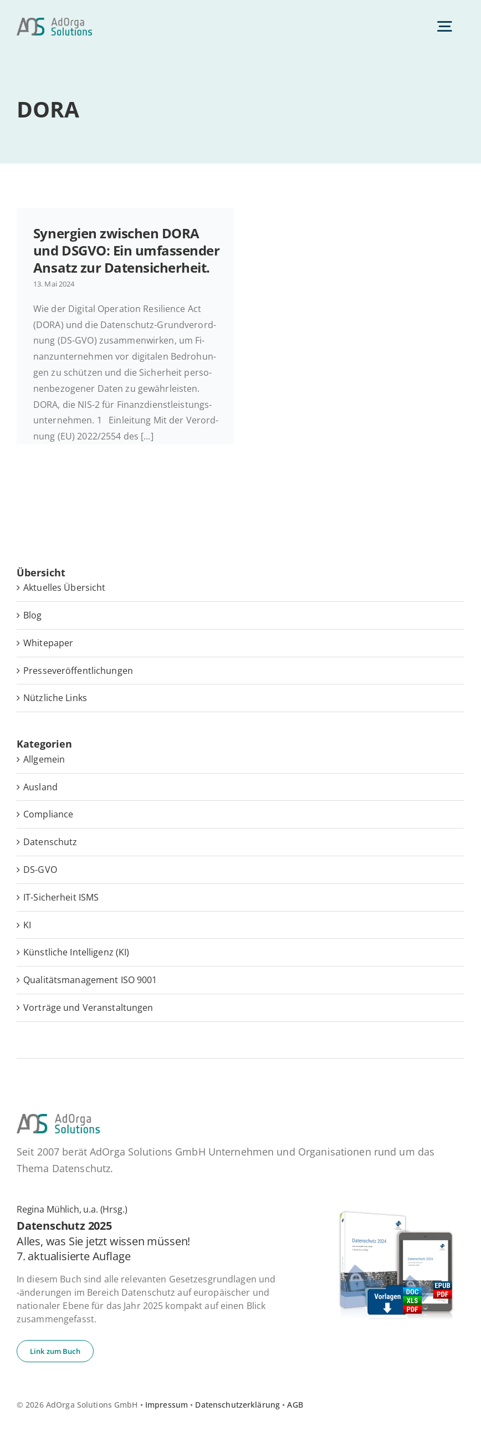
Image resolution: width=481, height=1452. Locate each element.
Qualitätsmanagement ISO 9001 (90, 980)
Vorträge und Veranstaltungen (88, 1007)
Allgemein (44, 759)
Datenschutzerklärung (237, 1404)
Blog (32, 615)
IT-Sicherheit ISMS (61, 897)
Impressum (166, 1404)
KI (27, 925)
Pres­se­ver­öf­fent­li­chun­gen (78, 670)
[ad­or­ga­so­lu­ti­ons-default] (54, 22)
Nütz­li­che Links (55, 698)
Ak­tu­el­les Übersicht (64, 587)
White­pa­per (48, 643)
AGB (295, 1404)
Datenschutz (50, 842)
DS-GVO (40, 869)
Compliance (48, 814)
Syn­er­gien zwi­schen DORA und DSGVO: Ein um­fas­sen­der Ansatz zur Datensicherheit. (126, 250)
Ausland (40, 787)
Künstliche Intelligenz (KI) (76, 952)
